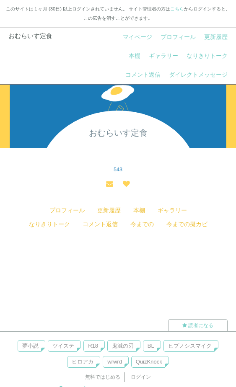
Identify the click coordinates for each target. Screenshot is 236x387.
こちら (177, 8)
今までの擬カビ (186, 224)
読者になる (197, 325)
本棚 (134, 55)
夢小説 (30, 346)
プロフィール (178, 37)
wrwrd (114, 362)
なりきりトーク (207, 55)
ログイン (141, 377)
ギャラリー (163, 55)
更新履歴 (216, 37)
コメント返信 (143, 74)
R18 (93, 346)
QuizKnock (149, 362)
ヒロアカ (82, 362)
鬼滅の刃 (123, 346)
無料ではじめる (102, 377)
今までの (142, 224)
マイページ (137, 37)
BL (151, 346)
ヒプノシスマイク (190, 346)
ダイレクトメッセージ (198, 74)
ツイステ (63, 346)
